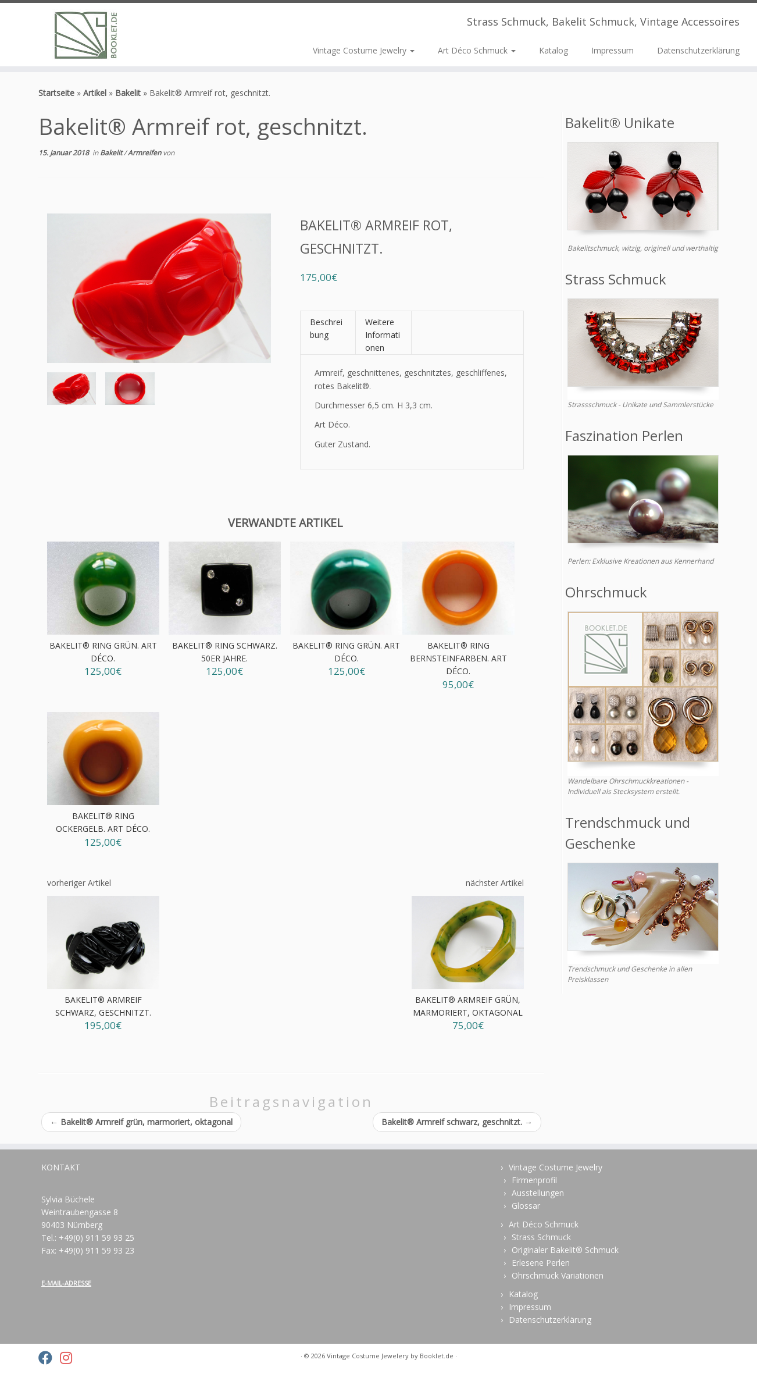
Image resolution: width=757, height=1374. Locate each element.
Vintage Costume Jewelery (368, 1355)
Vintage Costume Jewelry (364, 50)
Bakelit (128, 92)
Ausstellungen (538, 1192)
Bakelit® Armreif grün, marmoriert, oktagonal (141, 1121)
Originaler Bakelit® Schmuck (565, 1249)
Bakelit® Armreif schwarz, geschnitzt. (457, 1121)
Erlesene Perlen (541, 1262)
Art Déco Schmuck (477, 50)
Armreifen (145, 153)
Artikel (94, 92)
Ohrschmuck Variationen (558, 1275)
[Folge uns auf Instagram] (70, 1358)
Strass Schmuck (541, 1237)
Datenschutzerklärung (698, 50)
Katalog (553, 50)
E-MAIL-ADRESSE (66, 1283)
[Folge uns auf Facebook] (49, 1358)
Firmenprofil (534, 1180)
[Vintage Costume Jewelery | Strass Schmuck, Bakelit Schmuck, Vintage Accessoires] (87, 34)
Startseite (56, 92)
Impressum (612, 50)
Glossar (526, 1205)
